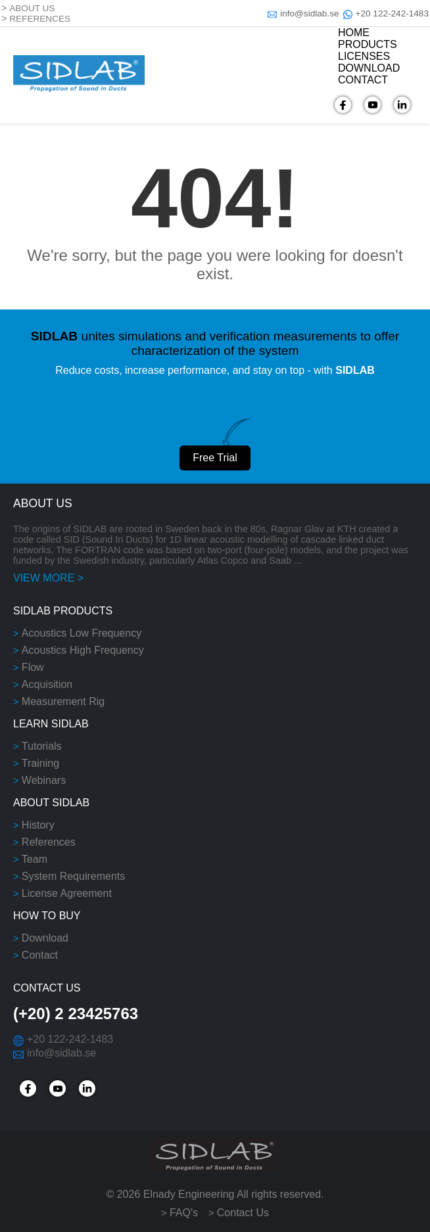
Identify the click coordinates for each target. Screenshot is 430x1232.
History (38, 825)
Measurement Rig (63, 701)
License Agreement (67, 893)
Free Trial (215, 457)
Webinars (44, 780)
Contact (40, 955)
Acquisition (47, 684)
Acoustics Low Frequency (81, 633)
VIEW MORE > (48, 577)
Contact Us (243, 1212)
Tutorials (42, 746)
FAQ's (184, 1212)
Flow (33, 667)
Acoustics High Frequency (83, 650)
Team (34, 859)
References (49, 842)
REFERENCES (39, 19)
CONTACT (363, 79)
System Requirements (73, 876)
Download (45, 938)
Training (40, 763)
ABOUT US (32, 8)
